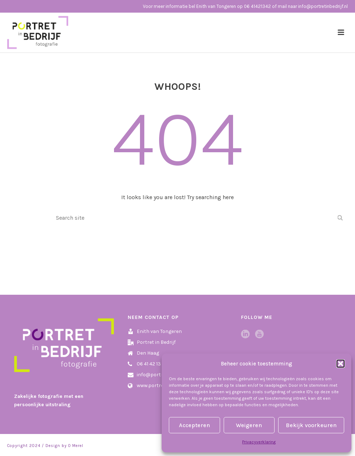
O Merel (75, 445)
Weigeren (249, 425)
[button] (340, 363)
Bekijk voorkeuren (311, 425)
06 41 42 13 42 (152, 364)
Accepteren (194, 425)
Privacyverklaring (259, 441)
